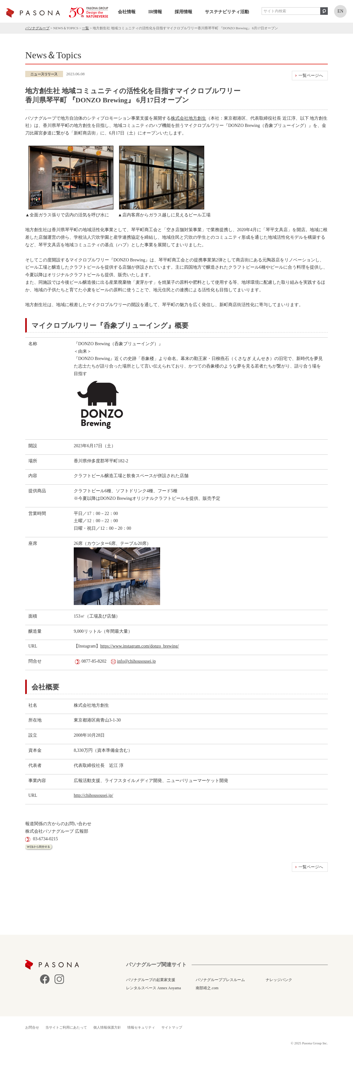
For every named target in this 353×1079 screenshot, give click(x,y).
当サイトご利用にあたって (66, 1027)
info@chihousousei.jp (136, 661)
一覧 (85, 28)
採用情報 (183, 11)
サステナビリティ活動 (227, 11)
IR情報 (155, 11)
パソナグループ (37, 28)
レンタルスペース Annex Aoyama (153, 988)
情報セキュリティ (141, 1027)
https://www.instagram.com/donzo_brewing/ (139, 646)
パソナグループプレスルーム (220, 980)
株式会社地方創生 (188, 118)
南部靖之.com (207, 988)
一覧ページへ (310, 75)
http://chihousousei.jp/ (93, 795)
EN (341, 11)
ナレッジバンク (279, 980)
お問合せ (32, 1027)
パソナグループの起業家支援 (150, 980)
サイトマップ (171, 1027)
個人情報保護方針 (107, 1027)
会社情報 (127, 11)
